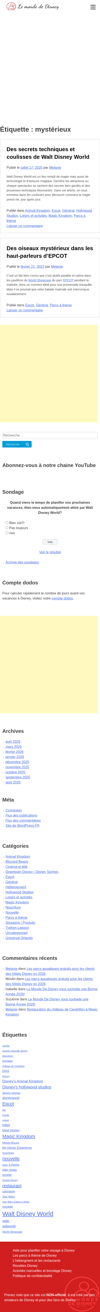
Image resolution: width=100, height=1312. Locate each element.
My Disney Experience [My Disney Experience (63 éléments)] (17, 1147)
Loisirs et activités (33, 216)
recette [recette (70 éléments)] (7, 1175)
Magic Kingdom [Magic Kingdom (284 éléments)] (18, 1136)
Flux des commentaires (23, 820)
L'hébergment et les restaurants (37, 1260)
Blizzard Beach (17, 861)
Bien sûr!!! (16, 523)
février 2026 (15, 752)
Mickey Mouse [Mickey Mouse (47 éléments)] (10, 1142)
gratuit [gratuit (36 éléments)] (5, 1120)
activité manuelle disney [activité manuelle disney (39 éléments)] (15, 1051)
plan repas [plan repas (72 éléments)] (9, 1169)
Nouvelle (12, 912)
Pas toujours (18, 528)
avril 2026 (13, 741)
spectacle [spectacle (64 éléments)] (8, 1191)
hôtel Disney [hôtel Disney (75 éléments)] (11, 1130)
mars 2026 (14, 747)
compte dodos (62, 598)
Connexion (14, 810)
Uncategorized (16, 933)
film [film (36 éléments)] (4, 1110)
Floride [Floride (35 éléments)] (5, 1115)
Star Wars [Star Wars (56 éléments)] (8, 1196)
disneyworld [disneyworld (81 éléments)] (11, 1098)
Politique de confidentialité (32, 1276)
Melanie (55, 167)
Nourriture (13, 907)
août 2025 (13, 782)
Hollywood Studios (20, 892)
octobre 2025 (15, 772)
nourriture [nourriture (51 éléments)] (8, 1152)
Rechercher (13, 444)
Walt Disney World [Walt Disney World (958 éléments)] (27, 1213)
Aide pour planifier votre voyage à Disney (44, 1250)
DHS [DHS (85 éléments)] (5, 1071)
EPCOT (68, 280)
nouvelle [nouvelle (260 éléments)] (11, 1158)
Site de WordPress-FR (22, 825)
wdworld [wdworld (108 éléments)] (8, 1226)
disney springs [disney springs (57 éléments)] (11, 1092)
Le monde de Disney (38, 6)
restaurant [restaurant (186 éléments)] (11, 1185)
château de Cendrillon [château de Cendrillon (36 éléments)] (13, 1066)
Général (68, 210)
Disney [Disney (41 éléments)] (6, 1076)
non (12, 533)
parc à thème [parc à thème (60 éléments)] (10, 1164)
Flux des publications (21, 815)
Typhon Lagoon (17, 928)
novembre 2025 (17, 767)
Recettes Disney (25, 1265)
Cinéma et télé (16, 867)
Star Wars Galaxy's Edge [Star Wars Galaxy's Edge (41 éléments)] (15, 1201)
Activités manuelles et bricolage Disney (42, 1271)
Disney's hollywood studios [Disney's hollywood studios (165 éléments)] (26, 1087)
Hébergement (16, 887)
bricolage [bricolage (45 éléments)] (7, 1061)
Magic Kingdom (60, 216)
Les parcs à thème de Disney (35, 1255)
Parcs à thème (61, 305)
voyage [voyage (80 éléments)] (7, 1206)
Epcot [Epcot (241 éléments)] (8, 1103)
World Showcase (39, 280)
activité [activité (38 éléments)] (6, 1045)
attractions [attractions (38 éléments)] (7, 1056)
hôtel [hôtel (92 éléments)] (6, 1125)
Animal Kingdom (37, 210)
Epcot (56, 210)
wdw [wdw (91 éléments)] (5, 1221)
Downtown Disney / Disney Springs (32, 872)
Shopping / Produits (20, 922)
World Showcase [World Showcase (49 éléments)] (12, 1231)
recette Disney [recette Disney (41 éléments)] (10, 1180)
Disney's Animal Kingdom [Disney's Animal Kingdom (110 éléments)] (22, 1081)
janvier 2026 (15, 757)
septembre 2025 (18, 777)
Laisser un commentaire (25, 226)
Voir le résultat (50, 552)
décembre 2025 (17, 762)
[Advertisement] (49, 62)
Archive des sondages (22, 562)
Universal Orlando (19, 938)
